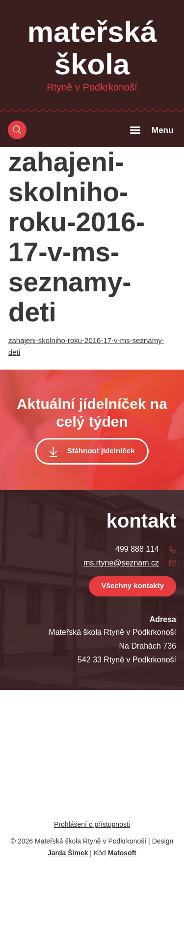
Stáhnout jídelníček (101, 450)
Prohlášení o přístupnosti (92, 824)
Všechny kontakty (132, 585)
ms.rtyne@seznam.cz (121, 563)
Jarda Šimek (68, 853)
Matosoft (122, 853)
